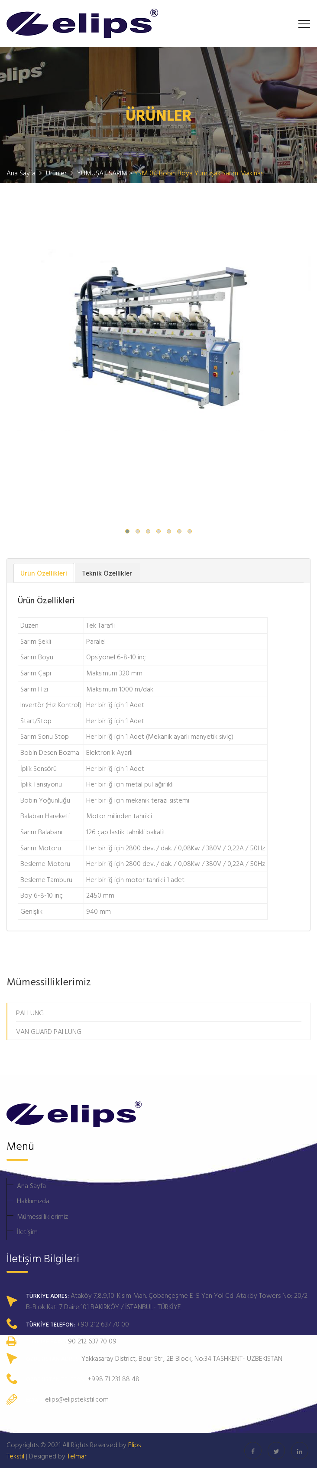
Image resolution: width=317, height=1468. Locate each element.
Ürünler (57, 173)
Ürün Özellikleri (43, 573)
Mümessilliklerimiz (42, 1216)
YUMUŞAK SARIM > (105, 173)
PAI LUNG (30, 1012)
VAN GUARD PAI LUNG (48, 1031)
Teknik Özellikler (107, 573)
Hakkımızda (33, 1200)
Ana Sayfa (31, 1185)
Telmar (77, 1456)
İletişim (27, 1231)
